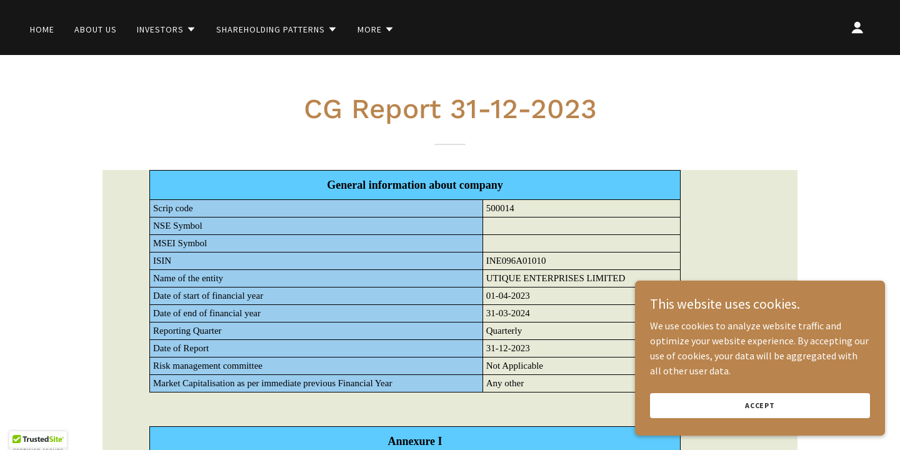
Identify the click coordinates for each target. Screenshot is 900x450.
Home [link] (42, 29)
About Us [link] (95, 29)
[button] (166, 29)
